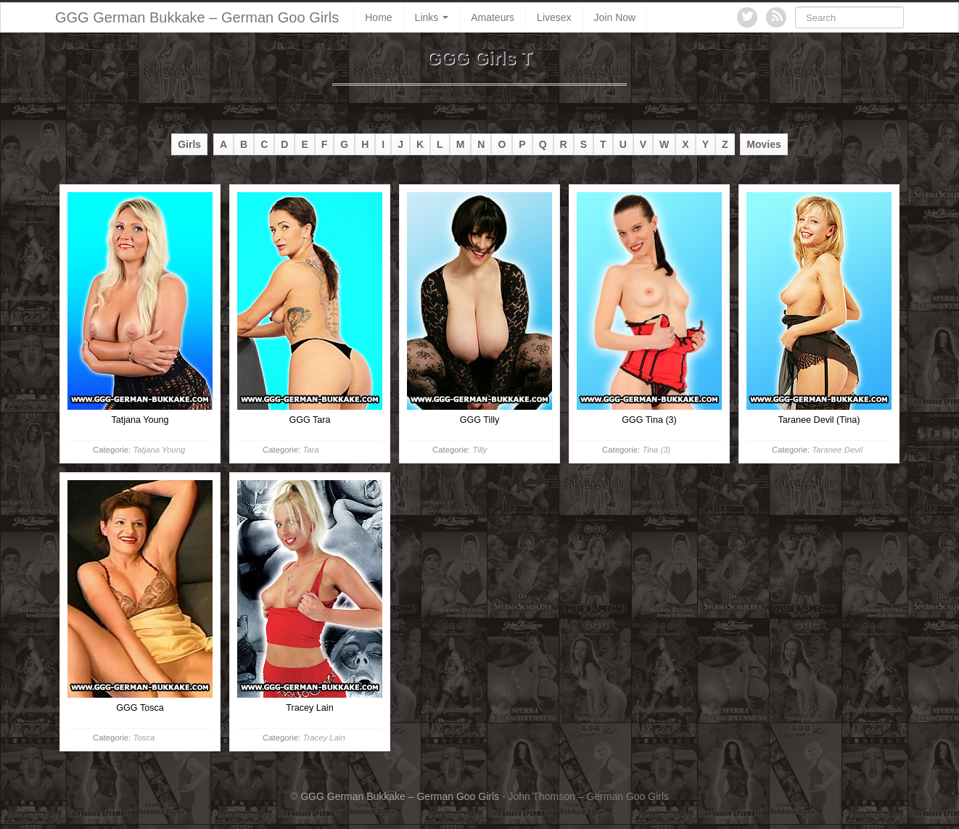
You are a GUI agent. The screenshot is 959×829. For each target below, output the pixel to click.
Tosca (144, 737)
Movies (763, 144)
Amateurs (492, 17)
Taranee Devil (837, 449)
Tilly (479, 449)
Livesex (554, 17)
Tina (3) (656, 449)
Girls (189, 144)
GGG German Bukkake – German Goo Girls (197, 17)
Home (378, 17)
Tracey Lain (323, 737)
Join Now (615, 17)
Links (432, 17)
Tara (310, 449)
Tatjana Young (159, 449)
